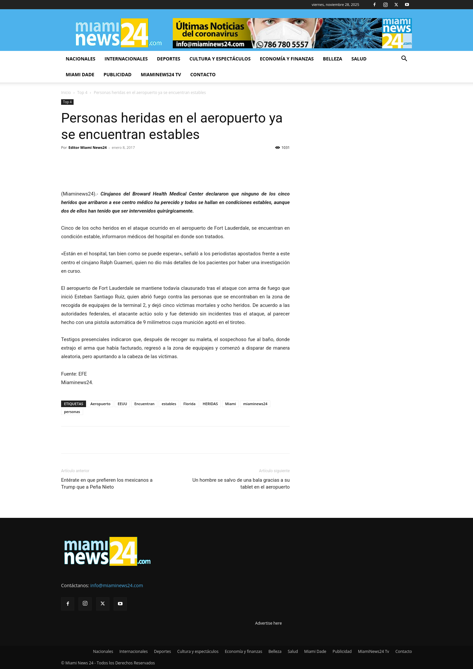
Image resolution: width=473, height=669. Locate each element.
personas (72, 411)
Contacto (202, 74)
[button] (404, 59)
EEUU (122, 403)
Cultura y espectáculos (220, 59)
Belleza (332, 59)
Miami (230, 403)
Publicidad (117, 74)
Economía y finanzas (287, 59)
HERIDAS (210, 403)
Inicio (66, 92)
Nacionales (80, 59)
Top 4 (82, 92)
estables (169, 403)
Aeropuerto (100, 403)
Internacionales (125, 59)
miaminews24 (255, 403)
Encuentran (144, 403)
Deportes (168, 59)
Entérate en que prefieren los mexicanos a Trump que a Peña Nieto (106, 483)
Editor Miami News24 (88, 147)
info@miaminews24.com (116, 585)
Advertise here (268, 623)
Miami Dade (80, 74)
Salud (359, 59)
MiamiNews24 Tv (161, 74)
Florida (189, 403)
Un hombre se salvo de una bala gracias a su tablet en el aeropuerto (241, 483)
